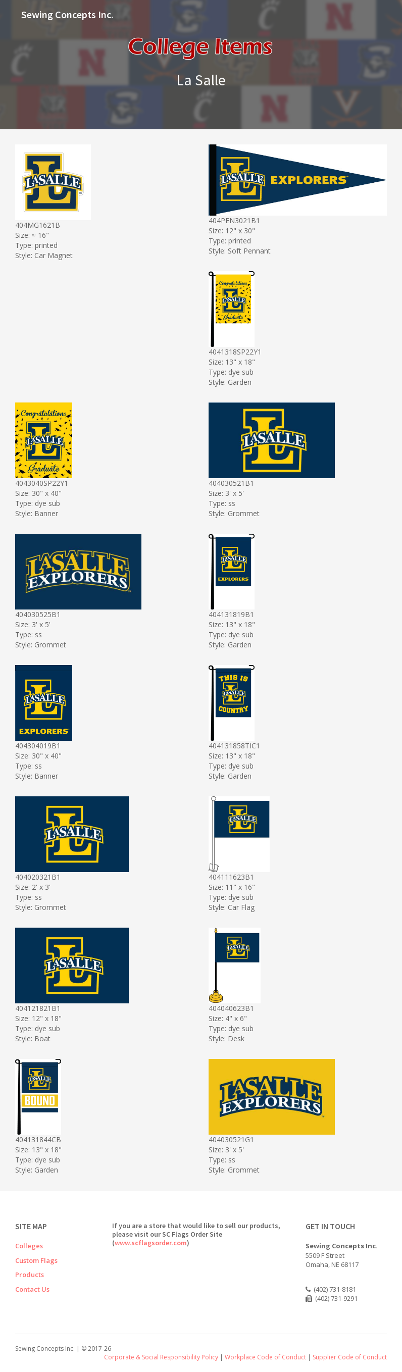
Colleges (29, 1245)
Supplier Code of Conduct (350, 1357)
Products (29, 1274)
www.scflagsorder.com (151, 1242)
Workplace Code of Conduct (265, 1357)
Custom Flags (36, 1260)
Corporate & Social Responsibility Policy (161, 1357)
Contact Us (32, 1289)
